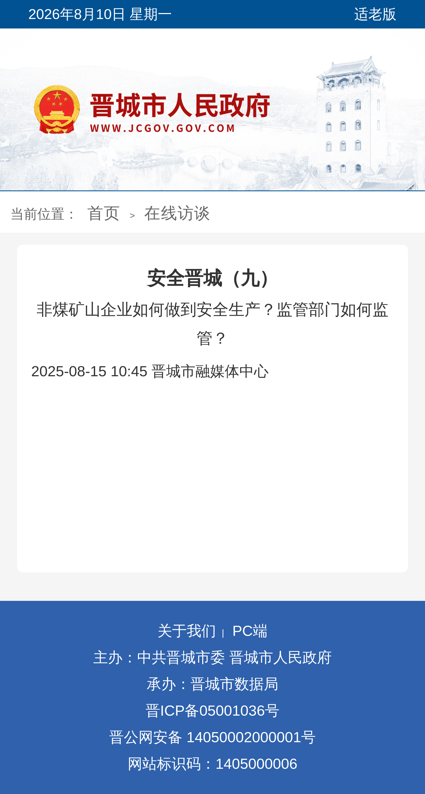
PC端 (250, 631)
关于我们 (186, 631)
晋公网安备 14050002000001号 (212, 737)
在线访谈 (177, 213)
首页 (103, 213)
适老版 (375, 14)
